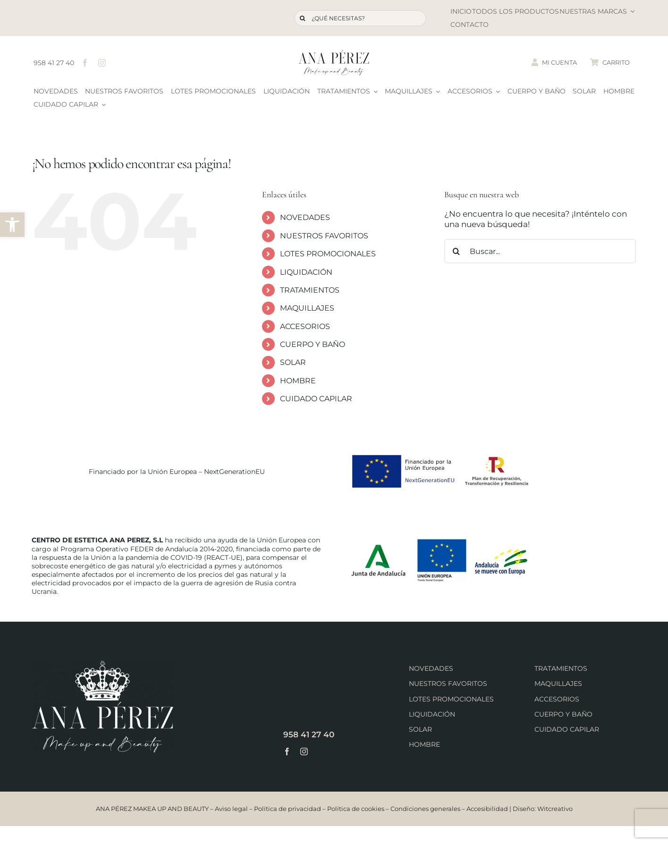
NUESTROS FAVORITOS (324, 235)
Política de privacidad (287, 808)
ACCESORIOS (305, 326)
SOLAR (293, 362)
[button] (12, 224)
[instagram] (102, 63)
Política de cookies (355, 808)
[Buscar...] (540, 251)
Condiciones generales (425, 808)
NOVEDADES (305, 217)
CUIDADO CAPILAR (316, 398)
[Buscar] (302, 18)
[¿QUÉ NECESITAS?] (360, 18)
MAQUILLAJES (307, 308)
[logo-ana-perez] (333, 54)
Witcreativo (555, 808)
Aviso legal (231, 808)
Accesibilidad (487, 808)
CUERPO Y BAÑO (312, 344)
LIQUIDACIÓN (306, 272)
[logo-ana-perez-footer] (102, 664)
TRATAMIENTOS (309, 290)
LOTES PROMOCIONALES (328, 253)
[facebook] (85, 63)
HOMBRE (298, 380)
